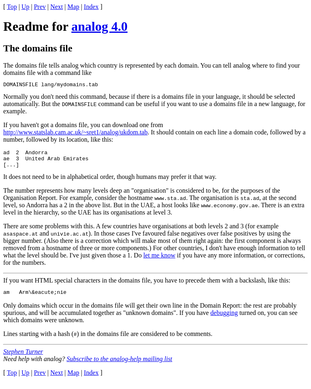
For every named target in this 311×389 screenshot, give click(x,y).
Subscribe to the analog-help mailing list (119, 364)
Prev (40, 6)
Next (56, 6)
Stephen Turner (23, 357)
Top (12, 6)
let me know (159, 260)
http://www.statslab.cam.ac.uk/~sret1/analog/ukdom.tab (75, 133)
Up (25, 6)
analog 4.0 (99, 26)
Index (91, 6)
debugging (224, 318)
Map (73, 6)
